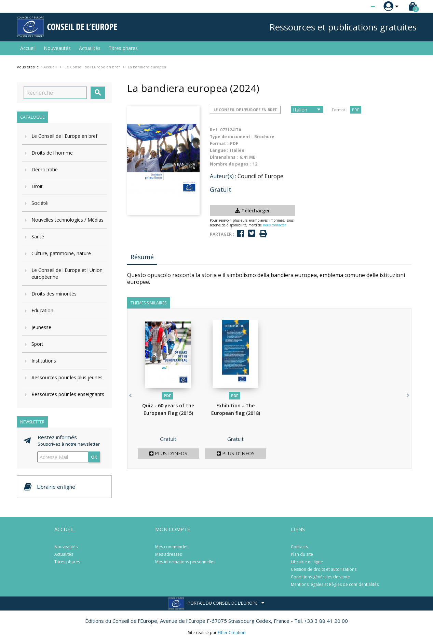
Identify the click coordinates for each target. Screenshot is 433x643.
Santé (37, 236)
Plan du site (302, 554)
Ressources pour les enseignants (67, 394)
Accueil (28, 48)
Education (42, 310)
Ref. (214, 130)
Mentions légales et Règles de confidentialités (335, 584)
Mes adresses (168, 554)
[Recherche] (55, 93)
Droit (37, 186)
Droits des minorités (54, 293)
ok (94, 457)
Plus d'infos (168, 453)
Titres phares (123, 48)
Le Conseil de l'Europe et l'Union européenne (67, 273)
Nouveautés (57, 48)
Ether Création (231, 632)
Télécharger (252, 210)
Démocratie (44, 169)
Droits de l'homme (52, 152)
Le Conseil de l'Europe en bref (64, 136)
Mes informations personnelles (185, 562)
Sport (37, 344)
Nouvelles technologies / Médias (67, 219)
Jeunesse (41, 327)
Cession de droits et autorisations (323, 569)
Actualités (89, 48)
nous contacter (274, 225)
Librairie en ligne (307, 562)
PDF (355, 109)
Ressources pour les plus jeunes (67, 377)
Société (39, 203)
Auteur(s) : (223, 176)
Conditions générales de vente (320, 577)
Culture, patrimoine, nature (61, 253)
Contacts (299, 547)
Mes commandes (171, 547)
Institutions (43, 360)
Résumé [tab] (142, 257)
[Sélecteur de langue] (358, 6)
